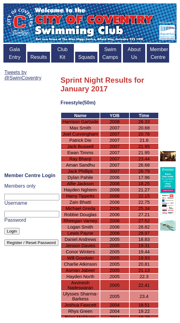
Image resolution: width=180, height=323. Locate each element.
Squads (86, 57)
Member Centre (159, 53)
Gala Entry (14, 53)
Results (38, 57)
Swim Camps (110, 53)
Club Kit (62, 53)
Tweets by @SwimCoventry (22, 75)
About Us (134, 53)
